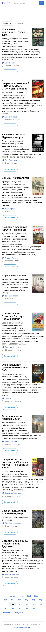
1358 (40, 600)
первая (21, 596)
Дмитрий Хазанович (13, 523)
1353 (5, 600)
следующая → (19, 612)
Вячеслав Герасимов (13, 347)
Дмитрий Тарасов (12, 296)
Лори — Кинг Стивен (14, 275)
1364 (40, 604)
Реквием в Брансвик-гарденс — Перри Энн (14, 228)
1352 (36, 596)
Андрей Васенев (11, 258)
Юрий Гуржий (10, 208)
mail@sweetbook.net (22, 627)
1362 (26, 604)
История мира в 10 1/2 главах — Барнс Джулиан (15, 543)
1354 (12, 600)
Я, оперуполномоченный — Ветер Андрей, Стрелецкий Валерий (15, 84)
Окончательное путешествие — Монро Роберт (15, 367)
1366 (12, 608)
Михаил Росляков (12, 574)
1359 (5, 604)
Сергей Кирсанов (12, 117)
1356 (26, 600)
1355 (19, 600)
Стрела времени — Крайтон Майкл (13, 417)
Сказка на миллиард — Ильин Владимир (15, 512)
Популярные (19, 23)
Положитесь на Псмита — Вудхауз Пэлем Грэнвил (13, 316)
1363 (33, 604)
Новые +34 (7, 23)
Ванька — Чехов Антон (15, 177)
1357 (33, 600)
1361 (19, 604)
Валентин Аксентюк (13, 493)
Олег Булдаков (11, 160)
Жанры (17, 624)
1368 (26, 608)
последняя (7, 612)
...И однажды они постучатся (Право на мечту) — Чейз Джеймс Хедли (15, 463)
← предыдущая (9, 596)
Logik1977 (9, 398)
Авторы (25, 624)
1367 (19, 608)
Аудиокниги (8, 624)
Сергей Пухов (10, 63)
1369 (33, 608)
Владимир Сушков (12, 441)
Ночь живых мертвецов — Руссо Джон (13, 32)
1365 (5, 608)
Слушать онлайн (9, 72)
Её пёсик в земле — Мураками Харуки (13, 136)
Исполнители (35, 624)
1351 (29, 596)
